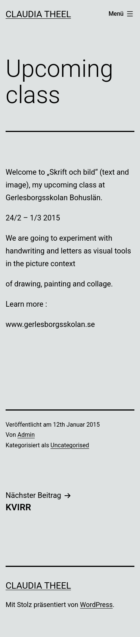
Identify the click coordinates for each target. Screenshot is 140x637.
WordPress (96, 605)
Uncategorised (69, 445)
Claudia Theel (38, 14)
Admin (26, 434)
